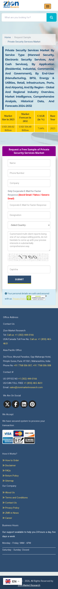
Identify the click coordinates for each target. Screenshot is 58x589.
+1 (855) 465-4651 (33, 383)
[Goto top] (1, 574)
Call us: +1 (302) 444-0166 (20, 334)
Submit (19, 279)
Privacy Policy (19, 299)
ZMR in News (10, 512)
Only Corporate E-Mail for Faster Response (28, 195)
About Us (8, 492)
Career (7, 518)
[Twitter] (7, 404)
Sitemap (8, 480)
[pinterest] (32, 404)
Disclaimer (9, 465)
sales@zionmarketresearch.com (26, 387)
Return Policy (10, 475)
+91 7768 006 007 (23, 365)
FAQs (6, 470)
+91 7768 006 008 (42, 365)
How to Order (10, 460)
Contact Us (9, 502)
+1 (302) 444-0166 (27, 378)
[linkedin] (24, 404)
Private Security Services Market (24, 41)
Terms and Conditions (15, 497)
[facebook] (15, 404)
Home (8, 37)
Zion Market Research (29, 585)
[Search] (52, 17)
